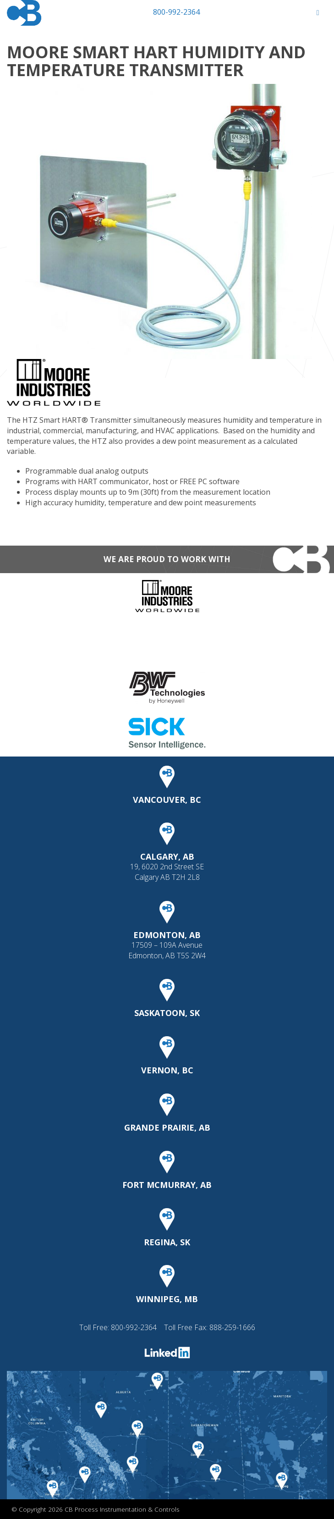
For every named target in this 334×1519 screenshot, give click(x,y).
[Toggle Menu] (318, 12)
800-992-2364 (176, 12)
